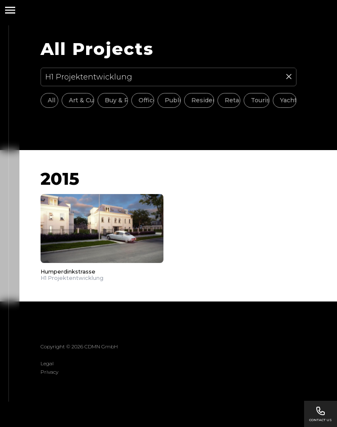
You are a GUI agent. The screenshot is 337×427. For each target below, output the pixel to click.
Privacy (49, 372)
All (51, 100)
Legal (47, 363)
